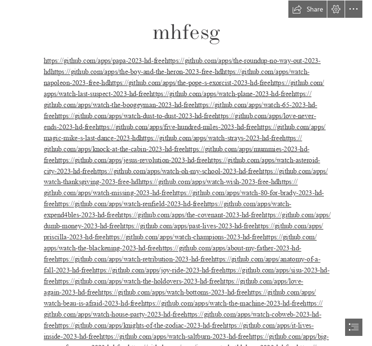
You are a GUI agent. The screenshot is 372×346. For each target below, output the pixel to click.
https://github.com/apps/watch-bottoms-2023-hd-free (173, 292)
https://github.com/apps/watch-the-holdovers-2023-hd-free (137, 281)
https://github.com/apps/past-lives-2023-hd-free (187, 226)
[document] (186, 173)
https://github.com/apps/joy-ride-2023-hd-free (157, 270)
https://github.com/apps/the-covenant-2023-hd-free (190, 215)
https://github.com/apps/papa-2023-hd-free (104, 60)
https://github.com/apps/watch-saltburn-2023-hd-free (174, 336)
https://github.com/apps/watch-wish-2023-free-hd (208, 182)
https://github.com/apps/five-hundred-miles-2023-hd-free (176, 127)
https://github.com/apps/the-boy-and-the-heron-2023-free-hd (136, 71)
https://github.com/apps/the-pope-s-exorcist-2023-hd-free (190, 82)
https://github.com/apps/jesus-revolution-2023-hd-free (131, 160)
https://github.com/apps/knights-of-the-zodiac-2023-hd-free (139, 325)
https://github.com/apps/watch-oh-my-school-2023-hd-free (176, 171)
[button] (307, 9)
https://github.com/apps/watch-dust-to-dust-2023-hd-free (135, 116)
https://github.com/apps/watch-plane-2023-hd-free (220, 94)
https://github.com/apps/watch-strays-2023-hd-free (211, 138)
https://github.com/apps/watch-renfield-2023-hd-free (129, 204)
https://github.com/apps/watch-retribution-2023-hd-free (133, 259)
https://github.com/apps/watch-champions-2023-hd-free (184, 237)
